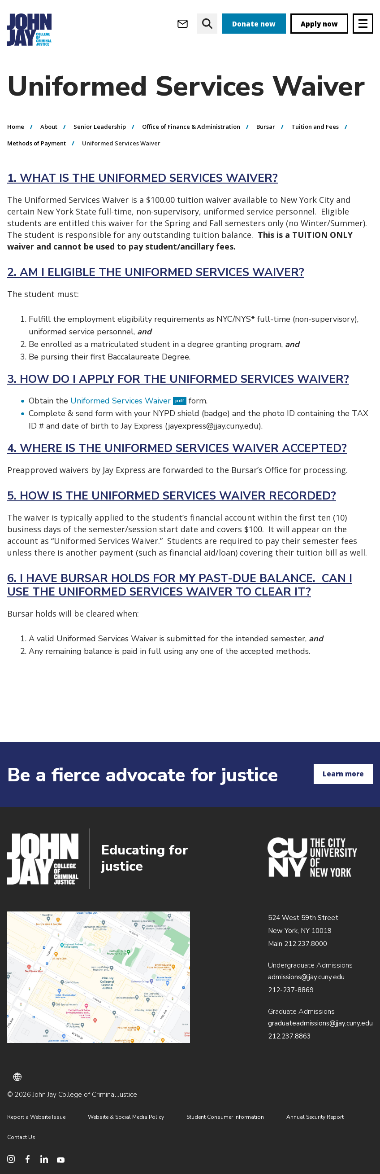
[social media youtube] (61, 1159)
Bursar (265, 127)
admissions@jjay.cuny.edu (306, 976)
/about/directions (98, 977)
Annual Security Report (315, 1117)
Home (15, 127)
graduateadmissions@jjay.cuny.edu (320, 1023)
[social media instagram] (11, 1159)
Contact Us (21, 1137)
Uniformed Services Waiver (128, 401)
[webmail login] (183, 23)
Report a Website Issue (36, 1117)
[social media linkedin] (44, 1159)
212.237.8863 (289, 1036)
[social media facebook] (27, 1159)
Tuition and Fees (315, 127)
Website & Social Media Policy (126, 1117)
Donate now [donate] (254, 23)
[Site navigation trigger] (363, 23)
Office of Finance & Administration (191, 127)
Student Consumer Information (225, 1117)
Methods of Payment (36, 144)
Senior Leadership (99, 127)
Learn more (343, 773)
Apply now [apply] (319, 23)
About (48, 127)
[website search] (207, 23)
